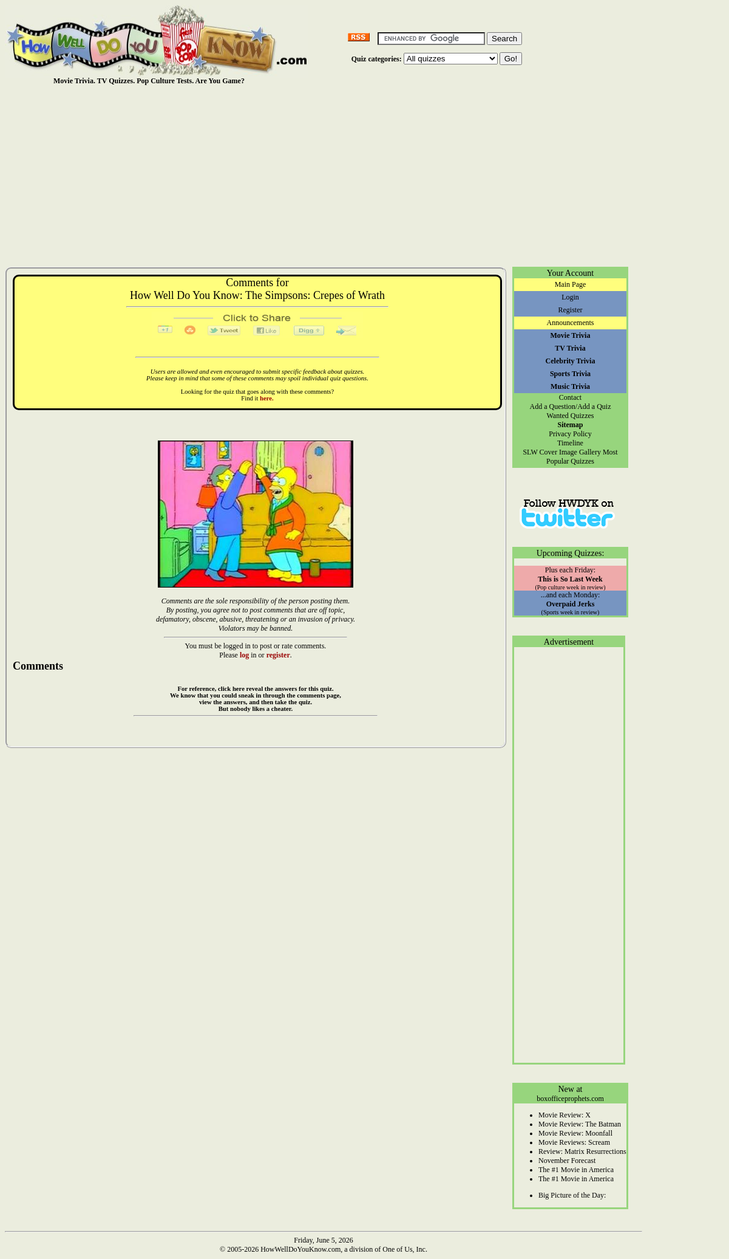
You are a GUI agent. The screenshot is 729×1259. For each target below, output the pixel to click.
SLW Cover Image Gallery (562, 452)
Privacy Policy (570, 434)
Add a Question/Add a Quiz (570, 406)
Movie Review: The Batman (579, 1124)
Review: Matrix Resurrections (582, 1151)
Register (570, 310)
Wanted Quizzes (570, 415)
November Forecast (566, 1160)
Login (570, 297)
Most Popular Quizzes (582, 456)
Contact (570, 397)
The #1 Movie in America (576, 1169)
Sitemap (570, 424)
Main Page (570, 284)
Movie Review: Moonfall (575, 1133)
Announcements (570, 322)
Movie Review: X (564, 1115)
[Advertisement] (323, 176)
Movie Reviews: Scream (574, 1142)
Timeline (570, 443)
